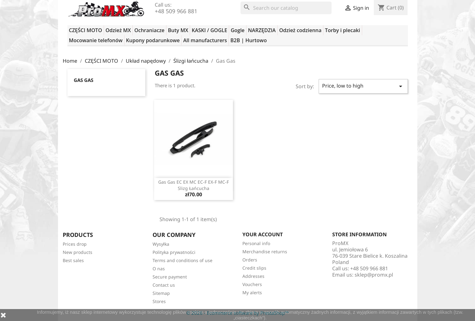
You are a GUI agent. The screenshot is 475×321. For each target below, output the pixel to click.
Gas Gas (83, 80)
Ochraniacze (149, 30)
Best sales (73, 260)
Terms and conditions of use (182, 260)
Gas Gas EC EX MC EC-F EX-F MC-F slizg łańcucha (193, 185)
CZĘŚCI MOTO (85, 30)
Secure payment (170, 277)
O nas (159, 269)
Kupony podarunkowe (153, 40)
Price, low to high (363, 86)
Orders (249, 260)
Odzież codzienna (300, 30)
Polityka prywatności (174, 252)
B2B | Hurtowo (248, 40)
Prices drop (75, 244)
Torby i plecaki (342, 30)
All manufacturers (205, 40)
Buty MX (178, 30)
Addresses (253, 276)
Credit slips (254, 268)
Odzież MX (118, 30)
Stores (159, 301)
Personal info (256, 243)
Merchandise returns (264, 252)
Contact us (164, 285)
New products (77, 252)
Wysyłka (161, 244)
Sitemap (161, 293)
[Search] (286, 8)
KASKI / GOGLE (209, 30)
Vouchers (252, 284)
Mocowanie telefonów (96, 40)
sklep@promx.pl (374, 274)
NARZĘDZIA (262, 30)
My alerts (252, 292)
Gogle (238, 30)
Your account (262, 234)
